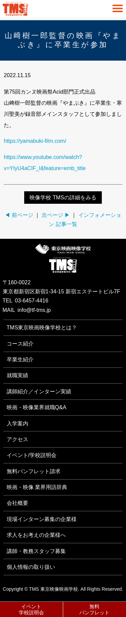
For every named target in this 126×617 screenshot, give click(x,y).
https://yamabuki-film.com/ (35, 141)
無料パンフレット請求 (33, 471)
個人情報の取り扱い (31, 567)
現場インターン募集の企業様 (42, 519)
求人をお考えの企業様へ (36, 535)
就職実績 (17, 375)
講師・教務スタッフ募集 (36, 551)
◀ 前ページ (19, 215)
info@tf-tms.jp (34, 310)
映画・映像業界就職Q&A (37, 407)
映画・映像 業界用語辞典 (37, 487)
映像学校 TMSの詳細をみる (63, 197)
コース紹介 (20, 344)
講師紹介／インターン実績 (39, 391)
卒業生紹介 (20, 359)
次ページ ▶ (56, 215)
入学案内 (17, 423)
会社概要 (17, 503)
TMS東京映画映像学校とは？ (42, 327)
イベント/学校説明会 (31, 455)
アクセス (17, 439)
